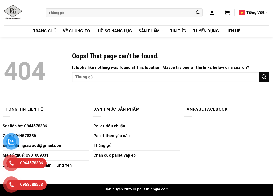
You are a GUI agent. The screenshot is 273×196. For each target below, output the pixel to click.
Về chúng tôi (77, 31)
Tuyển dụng (206, 31)
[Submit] (198, 12)
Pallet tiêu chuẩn (109, 126)
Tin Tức (178, 31)
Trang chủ (44, 31)
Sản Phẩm (151, 31)
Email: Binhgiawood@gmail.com (32, 145)
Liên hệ (232, 31)
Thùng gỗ (102, 145)
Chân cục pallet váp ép (114, 155)
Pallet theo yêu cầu (111, 135)
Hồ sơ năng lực (115, 31)
